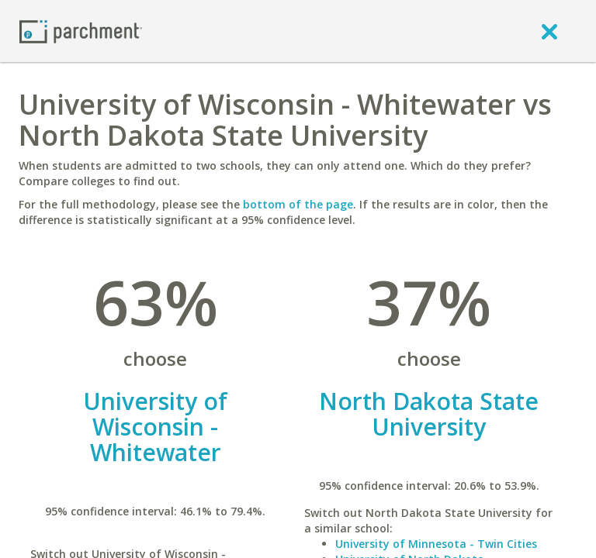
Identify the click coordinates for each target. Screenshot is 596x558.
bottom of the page (298, 204)
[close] (549, 31)
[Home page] (80, 30)
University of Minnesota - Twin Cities (436, 543)
